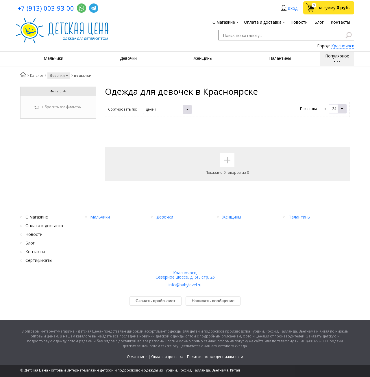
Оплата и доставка (167, 356)
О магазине (137, 356)
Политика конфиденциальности (215, 356)
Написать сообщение (213, 300)
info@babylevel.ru (185, 285)
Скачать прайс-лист (155, 300)
